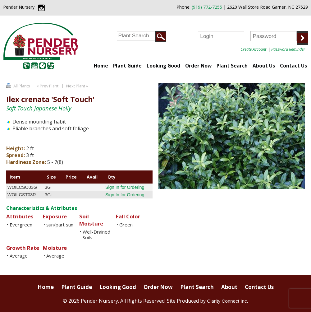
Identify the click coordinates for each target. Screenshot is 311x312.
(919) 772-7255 (207, 7)
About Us (264, 65)
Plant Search (232, 65)
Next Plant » (77, 86)
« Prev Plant (47, 86)
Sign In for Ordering (124, 187)
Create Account (253, 49)
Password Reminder (288, 49)
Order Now (198, 65)
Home (101, 65)
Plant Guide (127, 65)
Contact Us (293, 65)
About (229, 287)
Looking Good (163, 65)
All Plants (21, 86)
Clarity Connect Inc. (227, 301)
